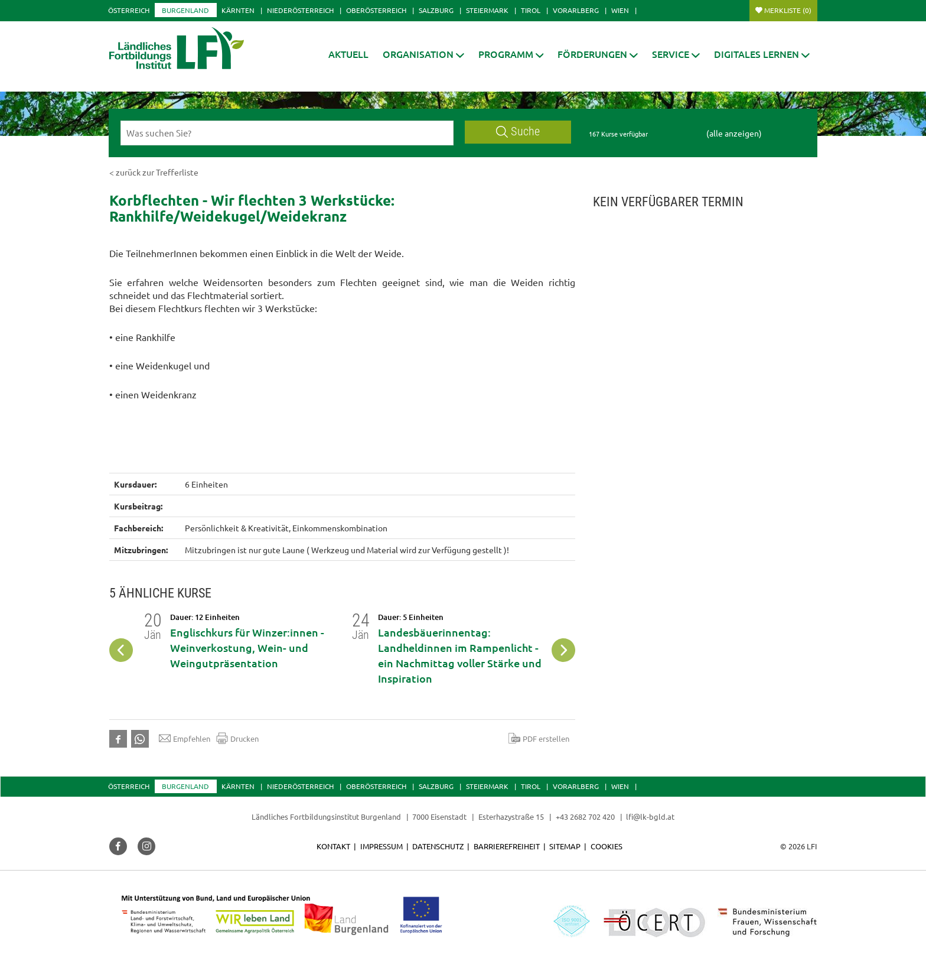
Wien (620, 10)
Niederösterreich (300, 10)
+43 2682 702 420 (585, 816)
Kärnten (238, 10)
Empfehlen (184, 738)
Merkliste (787, 10)
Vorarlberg (576, 10)
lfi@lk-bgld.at (650, 816)
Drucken (237, 738)
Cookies (606, 846)
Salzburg (436, 10)
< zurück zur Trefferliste (153, 172)
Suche (518, 131)
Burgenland (185, 10)
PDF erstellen (538, 738)
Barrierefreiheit (507, 846)
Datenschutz (438, 846)
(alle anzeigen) (734, 133)
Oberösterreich (376, 10)
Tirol (530, 10)
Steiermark (487, 10)
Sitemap (565, 846)
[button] (423, 54)
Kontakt (333, 846)
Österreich (128, 10)
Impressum (381, 846)
